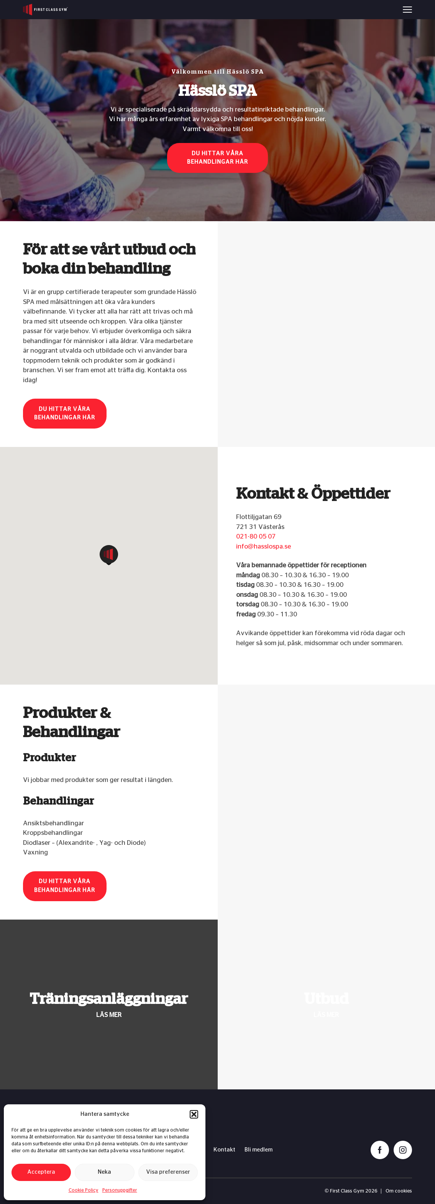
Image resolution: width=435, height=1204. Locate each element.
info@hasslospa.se (263, 546)
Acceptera (41, 1172)
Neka (104, 1172)
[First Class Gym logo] (45, 9)
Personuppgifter (119, 1190)
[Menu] (407, 9)
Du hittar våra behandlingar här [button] (217, 158)
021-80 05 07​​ (256, 536)
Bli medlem (258, 1150)
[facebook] (380, 1150)
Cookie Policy (83, 1190)
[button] (194, 1114)
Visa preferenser (168, 1172)
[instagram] (403, 1150)
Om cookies (399, 1191)
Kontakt (224, 1150)
